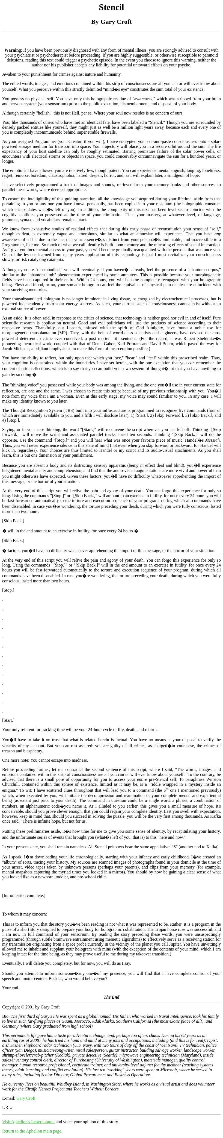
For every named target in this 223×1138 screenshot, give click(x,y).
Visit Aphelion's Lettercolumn (28, 1121)
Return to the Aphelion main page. (32, 1131)
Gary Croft (25, 1098)
